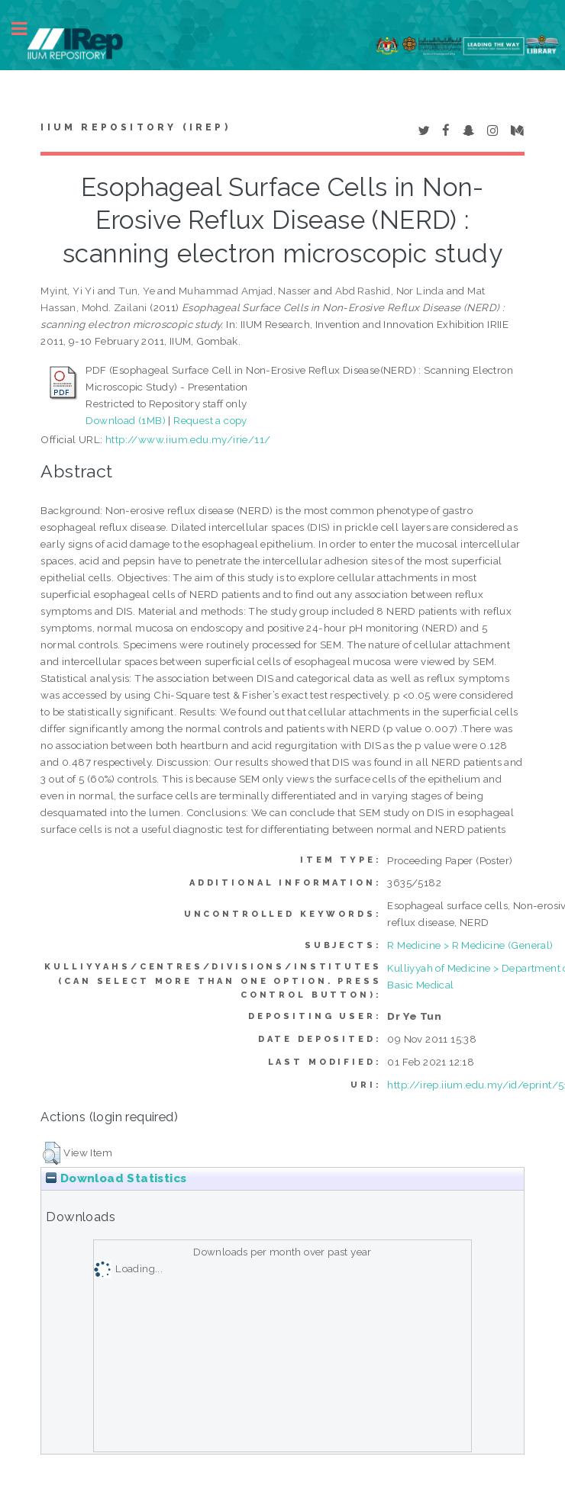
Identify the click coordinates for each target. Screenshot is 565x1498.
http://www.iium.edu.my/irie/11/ (187, 439)
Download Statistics (116, 1178)
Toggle (27, 28)
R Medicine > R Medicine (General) (470, 945)
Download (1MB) (126, 420)
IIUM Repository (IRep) (135, 127)
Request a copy (210, 420)
